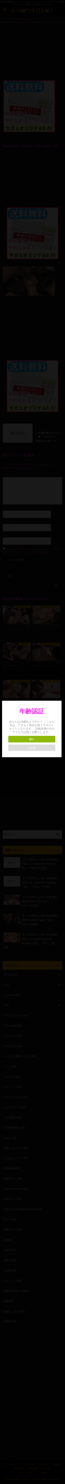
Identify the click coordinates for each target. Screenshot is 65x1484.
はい (32, 739)
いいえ (32, 747)
